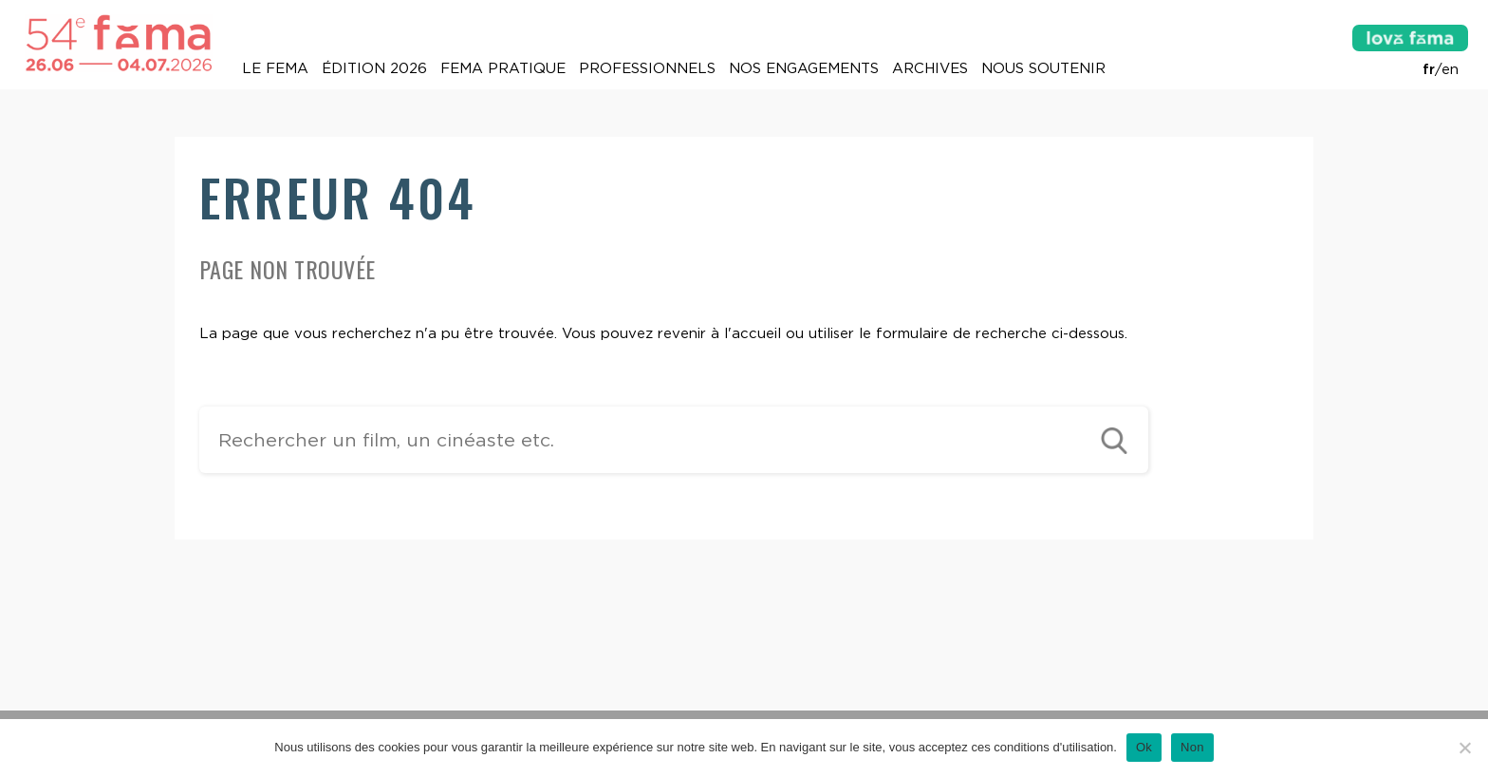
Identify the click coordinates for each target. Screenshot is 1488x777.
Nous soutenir (1043, 68)
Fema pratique (503, 68)
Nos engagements (804, 68)
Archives (930, 68)
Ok (1144, 747)
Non (1192, 747)
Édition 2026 (374, 68)
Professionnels (647, 68)
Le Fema (275, 68)
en (1450, 69)
